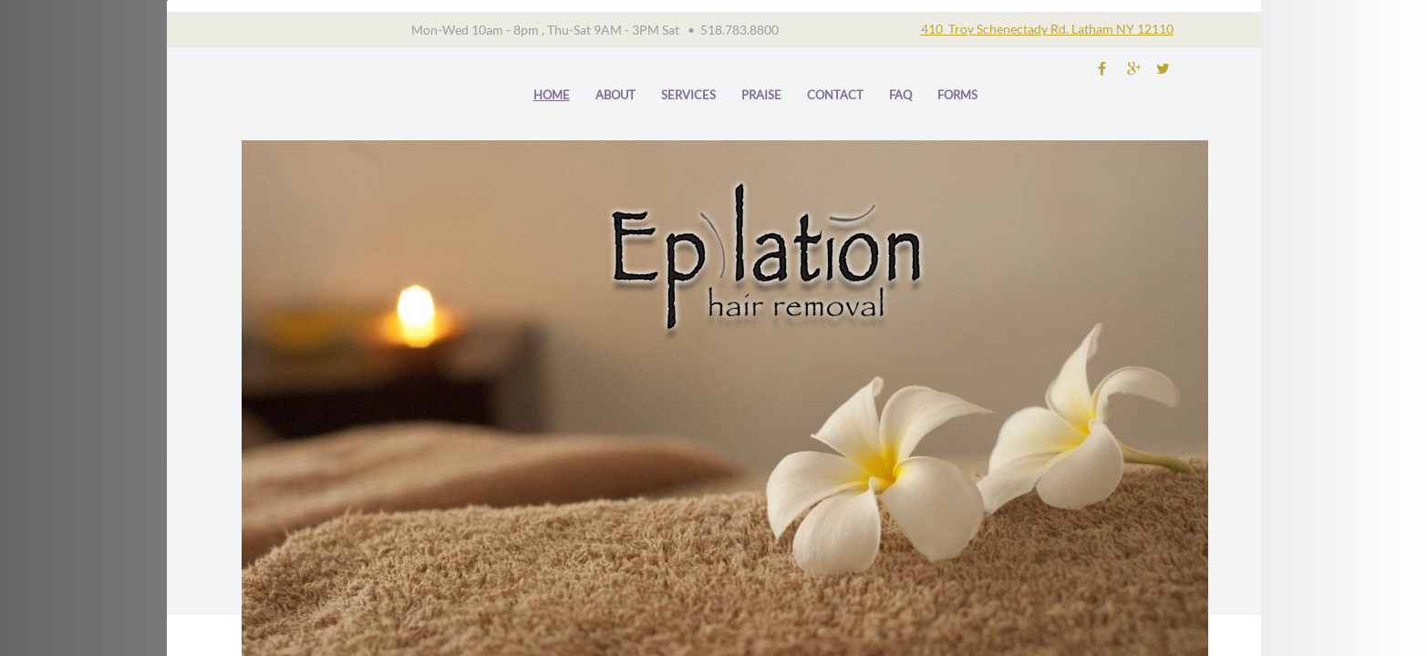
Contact (835, 94)
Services (688, 94)
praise (761, 94)
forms (957, 94)
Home (551, 94)
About (615, 94)
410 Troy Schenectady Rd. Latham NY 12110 (1047, 28)
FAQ (900, 94)
